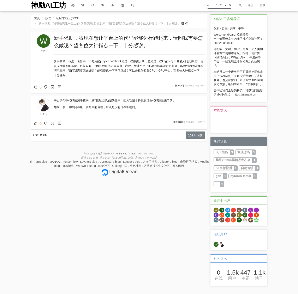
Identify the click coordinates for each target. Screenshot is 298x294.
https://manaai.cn (244, 94)
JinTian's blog (38, 161)
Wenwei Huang (86, 165)
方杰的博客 (150, 161)
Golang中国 (119, 165)
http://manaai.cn (224, 42)
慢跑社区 (135, 165)
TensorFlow (70, 161)
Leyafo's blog (88, 161)
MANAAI (55, 161)
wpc (43, 50)
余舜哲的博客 (188, 161)
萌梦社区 (104, 165)
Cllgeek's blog (169, 161)
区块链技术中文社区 (157, 165)
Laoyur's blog (131, 161)
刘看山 (43, 114)
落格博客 (68, 165)
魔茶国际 (178, 165)
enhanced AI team (126, 153)
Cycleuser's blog (110, 161)
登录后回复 (195, 135)
